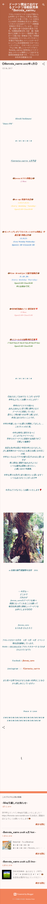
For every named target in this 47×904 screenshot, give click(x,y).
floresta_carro (28, 661)
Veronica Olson (30, 899)
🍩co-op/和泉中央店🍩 (22, 200)
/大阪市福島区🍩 (32, 273)
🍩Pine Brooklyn (16, 273)
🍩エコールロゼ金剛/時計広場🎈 (23, 340)
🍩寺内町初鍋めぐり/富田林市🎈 (23, 309)
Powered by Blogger (23, 894)
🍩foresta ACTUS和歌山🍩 (23, 178)
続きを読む (40, 824)
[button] (43, 64)
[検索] (43, 5)
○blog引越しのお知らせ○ (15, 802)
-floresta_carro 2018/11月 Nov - (19, 832)
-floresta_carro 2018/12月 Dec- (19, 861)
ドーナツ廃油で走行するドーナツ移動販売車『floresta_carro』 (23, 7)
